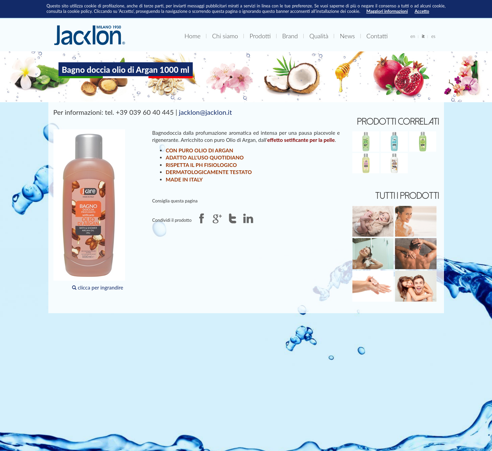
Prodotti (260, 36)
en (413, 36)
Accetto (422, 11)
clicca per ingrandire (89, 210)
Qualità (318, 36)
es (433, 36)
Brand (290, 36)
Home (193, 36)
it (423, 36)
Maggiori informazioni (387, 11)
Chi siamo (225, 36)
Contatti (377, 36)
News (347, 36)
